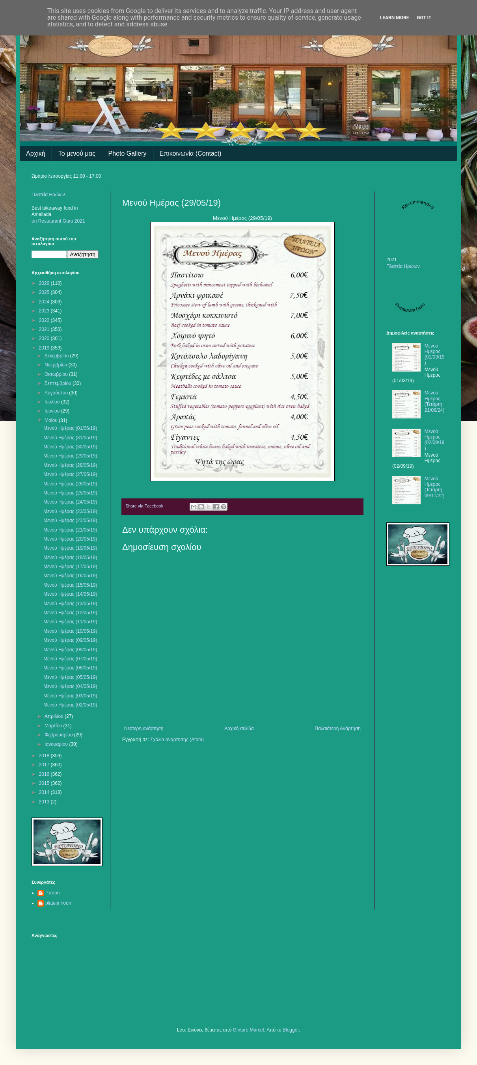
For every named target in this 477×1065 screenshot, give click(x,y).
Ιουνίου (53, 411)
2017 (45, 765)
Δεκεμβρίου (57, 356)
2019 (45, 348)
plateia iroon (58, 903)
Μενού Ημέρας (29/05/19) (70, 456)
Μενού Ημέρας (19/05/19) (70, 548)
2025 (45, 292)
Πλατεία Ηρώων (48, 194)
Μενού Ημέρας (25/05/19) (70, 493)
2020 (45, 338)
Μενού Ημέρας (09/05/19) (70, 640)
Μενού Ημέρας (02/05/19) (70, 705)
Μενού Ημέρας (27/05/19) (70, 474)
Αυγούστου (57, 393)
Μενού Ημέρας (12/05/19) (70, 612)
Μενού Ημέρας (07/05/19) (70, 659)
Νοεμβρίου (57, 365)
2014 (45, 792)
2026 (45, 283)
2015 (45, 783)
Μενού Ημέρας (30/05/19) (70, 447)
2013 (45, 802)
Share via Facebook (144, 506)
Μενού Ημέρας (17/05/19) (70, 566)
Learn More (394, 17)
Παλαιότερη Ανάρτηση (338, 728)
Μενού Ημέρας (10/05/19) (70, 631)
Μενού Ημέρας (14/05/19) (70, 594)
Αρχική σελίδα (239, 728)
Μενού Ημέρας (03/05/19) (70, 696)
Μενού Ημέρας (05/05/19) (70, 677)
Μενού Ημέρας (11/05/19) (70, 622)
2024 (45, 302)
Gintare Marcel (248, 1030)
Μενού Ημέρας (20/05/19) (70, 539)
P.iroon (52, 893)
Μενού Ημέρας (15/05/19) (70, 585)
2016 (45, 774)
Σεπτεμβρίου (59, 383)
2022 (45, 320)
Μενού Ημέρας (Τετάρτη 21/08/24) (435, 401)
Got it (424, 17)
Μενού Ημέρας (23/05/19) (70, 511)
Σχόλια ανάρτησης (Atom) (177, 739)
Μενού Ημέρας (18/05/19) (70, 557)
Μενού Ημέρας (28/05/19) (70, 465)
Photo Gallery (127, 153)
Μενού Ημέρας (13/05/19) (70, 603)
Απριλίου (55, 716)
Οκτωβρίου (57, 374)
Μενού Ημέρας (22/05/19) (70, 520)
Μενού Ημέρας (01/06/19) (70, 428)
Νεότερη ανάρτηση (143, 728)
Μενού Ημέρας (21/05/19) (70, 530)
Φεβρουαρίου (59, 735)
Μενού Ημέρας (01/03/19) (435, 354)
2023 (45, 311)
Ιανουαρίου (57, 744)
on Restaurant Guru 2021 (58, 221)
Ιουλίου (53, 402)
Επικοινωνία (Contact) (191, 153)
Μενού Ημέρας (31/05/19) (70, 437)
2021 (45, 329)
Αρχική (35, 153)
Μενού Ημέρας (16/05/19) (70, 575)
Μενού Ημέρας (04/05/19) (70, 686)
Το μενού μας (76, 153)
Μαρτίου (54, 726)
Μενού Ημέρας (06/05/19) (70, 668)
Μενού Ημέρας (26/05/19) (70, 484)
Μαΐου (52, 420)
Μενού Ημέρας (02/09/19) (435, 440)
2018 (45, 755)
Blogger (291, 1030)
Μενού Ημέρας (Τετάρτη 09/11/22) (435, 487)
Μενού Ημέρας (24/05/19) (70, 502)
